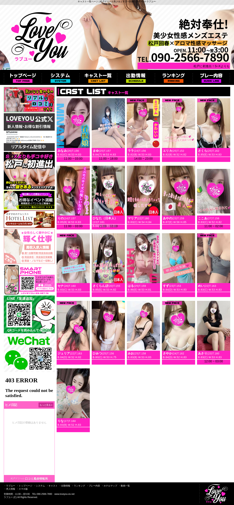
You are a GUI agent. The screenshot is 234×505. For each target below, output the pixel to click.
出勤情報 (136, 77)
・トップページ (24, 485)
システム (60, 77)
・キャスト (52, 485)
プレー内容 (211, 77)
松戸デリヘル (18, 478)
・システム (39, 485)
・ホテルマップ (109, 485)
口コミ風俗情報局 (36, 478)
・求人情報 (9, 489)
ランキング (173, 77)
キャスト (98, 77)
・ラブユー (9, 485)
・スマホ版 (22, 489)
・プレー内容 (93, 485)
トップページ (23, 77)
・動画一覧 (124, 485)
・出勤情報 (64, 485)
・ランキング (78, 485)
